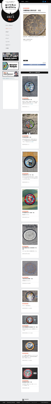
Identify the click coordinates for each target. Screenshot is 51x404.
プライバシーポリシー (26, 402)
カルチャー (8, 44)
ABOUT (26, 1)
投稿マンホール (9, 28)
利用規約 (18, 402)
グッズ (7, 38)
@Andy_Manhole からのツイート (9, 78)
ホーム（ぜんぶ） (9, 25)
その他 (7, 48)
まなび (7, 31)
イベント (7, 35)
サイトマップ (34, 402)
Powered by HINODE (11, 402)
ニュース (7, 41)
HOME (22, 1)
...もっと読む (31, 141)
